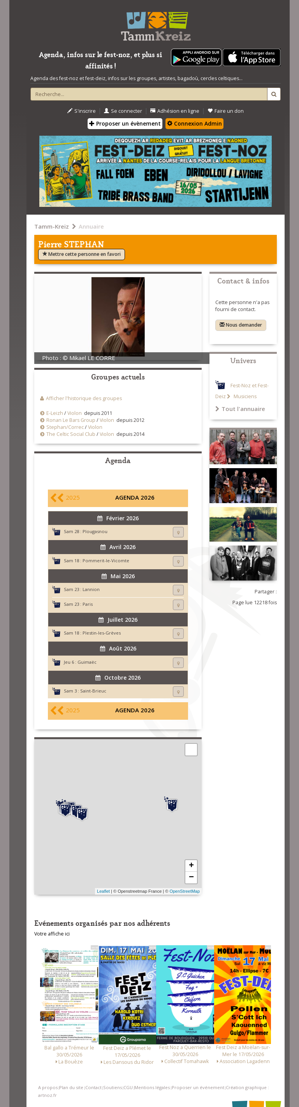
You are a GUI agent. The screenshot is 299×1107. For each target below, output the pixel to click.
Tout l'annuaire (240, 409)
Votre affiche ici (52, 933)
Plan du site (71, 1087)
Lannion (91, 589)
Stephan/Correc (65, 427)
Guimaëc (87, 662)
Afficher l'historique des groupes (84, 398)
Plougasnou (95, 531)
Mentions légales (152, 1087)
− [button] (191, 877)
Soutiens (112, 1087)
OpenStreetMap (184, 891)
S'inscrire (81, 111)
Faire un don (226, 111)
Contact (93, 1087)
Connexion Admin (194, 123)
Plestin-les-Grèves (102, 633)
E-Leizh (54, 413)
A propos (48, 1087)
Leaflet (103, 891)
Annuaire (91, 226)
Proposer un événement (198, 1087)
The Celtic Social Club (71, 434)
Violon (74, 413)
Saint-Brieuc (93, 691)
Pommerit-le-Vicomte (106, 560)
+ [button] (191, 866)
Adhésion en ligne (174, 111)
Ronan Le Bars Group (70, 420)
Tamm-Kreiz (51, 226)
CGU (128, 1087)
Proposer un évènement (125, 123)
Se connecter (123, 111)
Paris (88, 604)
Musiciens (244, 396)
